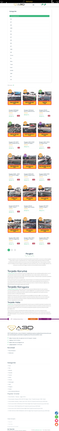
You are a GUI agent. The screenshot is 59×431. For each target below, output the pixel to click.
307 (11, 37)
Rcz (11, 58)
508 (11, 52)
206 (11, 19)
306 (11, 34)
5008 (11, 49)
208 (11, 25)
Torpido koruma (11, 273)
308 (11, 40)
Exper (11, 67)
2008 (11, 73)
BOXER (11, 70)
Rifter (11, 61)
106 (11, 79)
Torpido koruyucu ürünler (13, 289)
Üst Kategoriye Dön (14, 16)
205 (11, 76)
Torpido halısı (10, 304)
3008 (11, 28)
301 (11, 31)
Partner (11, 55)
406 (11, 43)
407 (11, 46)
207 (11, 22)
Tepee (11, 64)
